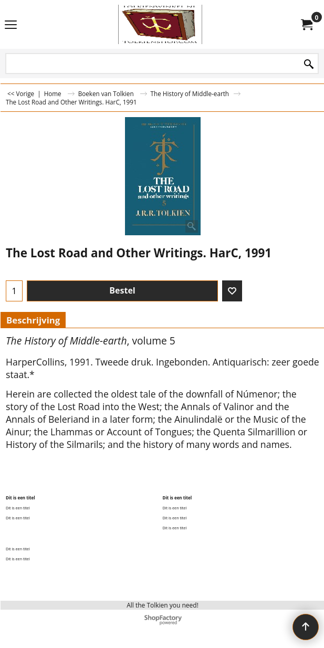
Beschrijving (33, 320)
